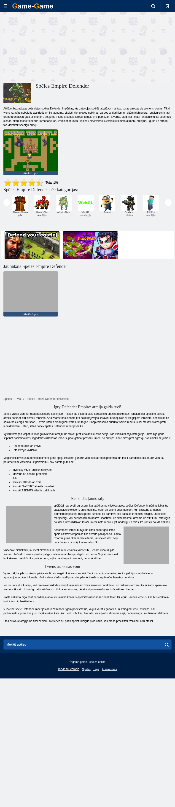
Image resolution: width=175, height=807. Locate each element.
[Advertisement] (45, 46)
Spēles (86, 669)
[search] (167, 644)
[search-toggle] (153, 6)
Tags (96, 669)
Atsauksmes (109, 669)
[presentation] (6, 202)
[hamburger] (5, 6)
